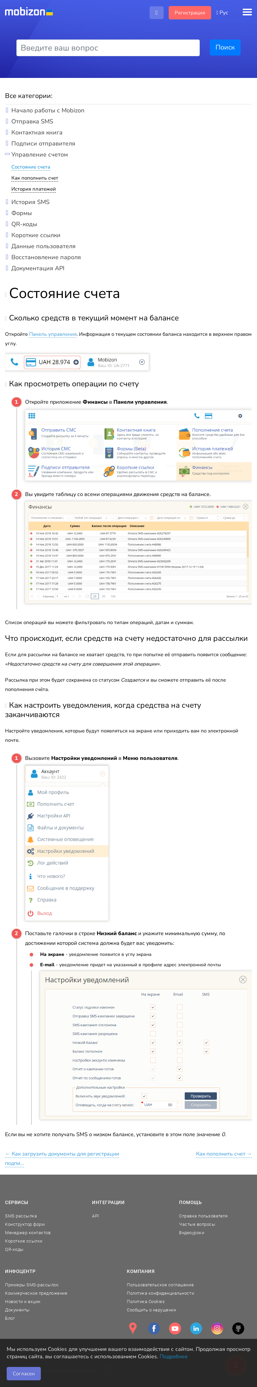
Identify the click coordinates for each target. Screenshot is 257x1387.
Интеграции (108, 1202)
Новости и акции (22, 1301)
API (95, 1215)
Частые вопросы (197, 1224)
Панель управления (53, 334)
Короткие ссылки (36, 235)
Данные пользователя (43, 246)
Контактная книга (37, 132)
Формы (21, 213)
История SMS (30, 202)
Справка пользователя (203, 1215)
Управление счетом (39, 155)
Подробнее (174, 1356)
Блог (10, 1318)
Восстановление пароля (46, 257)
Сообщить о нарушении (151, 1309)
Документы (17, 1309)
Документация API (38, 268)
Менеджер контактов (28, 1232)
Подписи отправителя (43, 143)
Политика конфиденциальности (160, 1293)
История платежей (33, 189)
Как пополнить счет (34, 178)
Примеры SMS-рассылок (32, 1284)
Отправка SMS (32, 121)
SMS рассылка (21, 1215)
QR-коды (24, 224)
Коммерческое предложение (36, 1293)
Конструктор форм (25, 1224)
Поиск (225, 47)
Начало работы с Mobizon (47, 110)
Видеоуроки (191, 1232)
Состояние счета (30, 167)
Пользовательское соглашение (160, 1284)
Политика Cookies (146, 1301)
